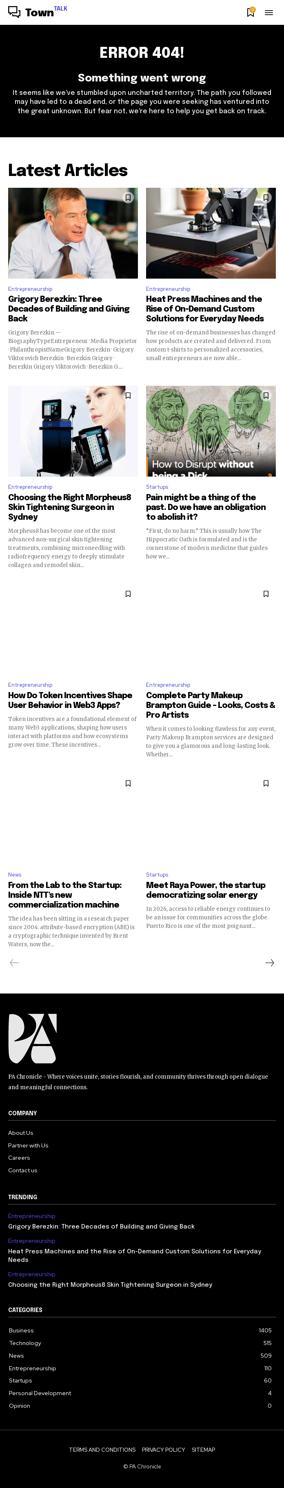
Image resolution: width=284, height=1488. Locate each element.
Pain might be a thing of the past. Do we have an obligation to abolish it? (206, 508)
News (14, 874)
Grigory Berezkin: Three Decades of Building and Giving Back (68, 309)
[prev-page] (14, 963)
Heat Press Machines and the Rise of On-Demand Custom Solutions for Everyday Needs (205, 309)
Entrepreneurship (30, 289)
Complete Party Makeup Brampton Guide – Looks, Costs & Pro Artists (210, 706)
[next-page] (269, 963)
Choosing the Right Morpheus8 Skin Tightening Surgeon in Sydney (69, 508)
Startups (157, 487)
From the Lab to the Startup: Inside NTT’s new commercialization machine (65, 895)
